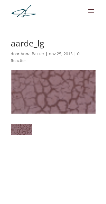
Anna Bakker (32, 53)
